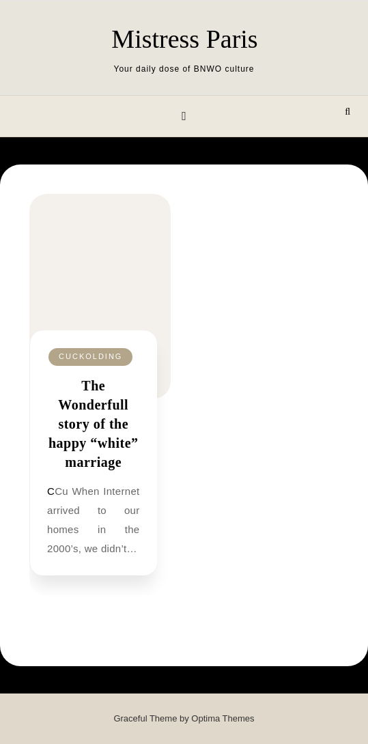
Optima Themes (222, 718)
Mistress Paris (184, 39)
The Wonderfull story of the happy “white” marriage (93, 424)
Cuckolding (90, 356)
